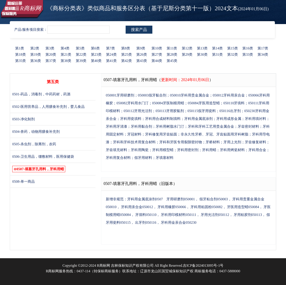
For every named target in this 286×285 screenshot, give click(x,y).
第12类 (187, 48)
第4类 (65, 48)
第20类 (50, 54)
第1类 (19, 48)
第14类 (217, 48)
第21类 (66, 54)
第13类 (202, 48)
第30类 (202, 54)
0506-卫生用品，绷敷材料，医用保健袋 (43, 156)
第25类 (126, 54)
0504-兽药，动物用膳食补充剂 (36, 131)
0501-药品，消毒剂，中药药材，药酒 (41, 94)
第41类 (111, 61)
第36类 (35, 61)
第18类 (20, 54)
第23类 (96, 54)
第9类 (140, 48)
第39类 (81, 61)
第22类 (81, 54)
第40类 (96, 61)
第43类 (141, 61)
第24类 (111, 54)
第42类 (126, 61)
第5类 (80, 48)
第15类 (232, 48)
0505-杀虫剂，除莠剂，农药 (34, 144)
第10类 (156, 48)
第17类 (262, 48)
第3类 (49, 48)
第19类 (35, 54)
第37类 (50, 61)
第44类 (156, 61)
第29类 (187, 54)
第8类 (125, 48)
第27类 (156, 54)
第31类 (217, 54)
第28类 (172, 54)
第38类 (66, 61)
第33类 (247, 54)
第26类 (141, 54)
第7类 (110, 48)
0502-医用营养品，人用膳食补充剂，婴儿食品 (48, 107)
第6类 (95, 48)
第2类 (34, 48)
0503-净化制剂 (23, 119)
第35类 (20, 61)
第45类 (172, 61)
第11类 (172, 48)
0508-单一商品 (23, 181)
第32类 (232, 54)
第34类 (262, 54)
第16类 (247, 48)
